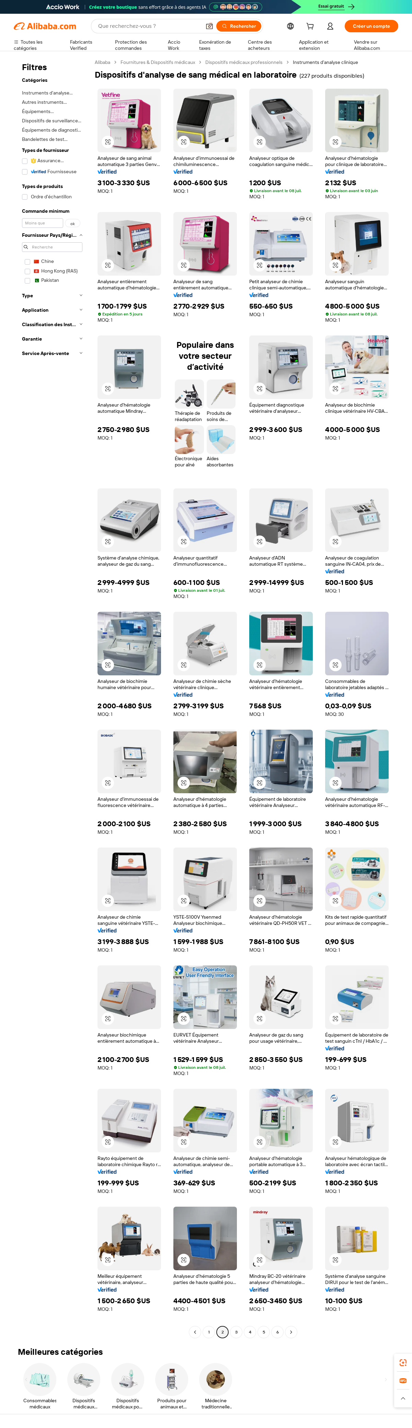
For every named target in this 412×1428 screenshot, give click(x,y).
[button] (403, 1398)
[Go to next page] (291, 1332)
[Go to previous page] (195, 1332)
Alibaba (102, 62)
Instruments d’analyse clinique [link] (325, 62)
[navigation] (52, 698)
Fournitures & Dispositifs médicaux (158, 62)
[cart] (324, 27)
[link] (403, 1363)
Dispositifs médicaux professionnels (244, 62)
